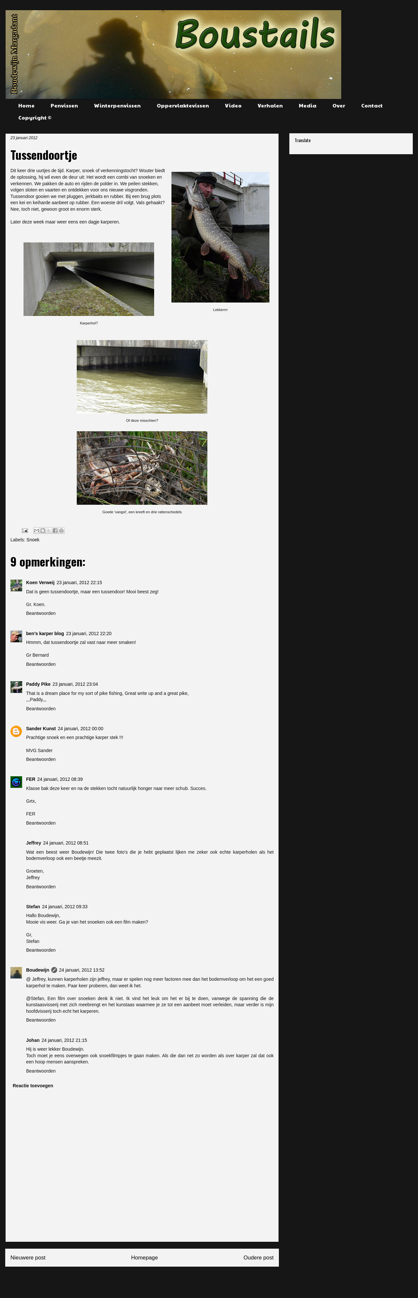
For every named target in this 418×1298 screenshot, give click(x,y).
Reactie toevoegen (33, 1085)
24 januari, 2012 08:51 (65, 843)
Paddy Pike (38, 684)
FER (30, 779)
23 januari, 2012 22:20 (88, 633)
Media (307, 105)
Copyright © (35, 117)
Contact (372, 105)
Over (338, 105)
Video (233, 105)
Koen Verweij (40, 582)
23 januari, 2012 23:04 (75, 684)
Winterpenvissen (117, 105)
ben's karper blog (45, 633)
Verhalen (270, 105)
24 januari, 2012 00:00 (80, 728)
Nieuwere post (27, 1258)
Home (26, 105)
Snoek (33, 539)
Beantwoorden (41, 613)
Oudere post (259, 1258)
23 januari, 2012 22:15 (79, 582)
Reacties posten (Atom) (158, 1279)
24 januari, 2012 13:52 (81, 970)
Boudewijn (37, 970)
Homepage (144, 1258)
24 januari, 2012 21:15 (64, 1040)
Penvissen (64, 105)
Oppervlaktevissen (183, 105)
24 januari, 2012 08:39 (60, 779)
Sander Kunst (41, 728)
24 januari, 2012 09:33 (65, 906)
